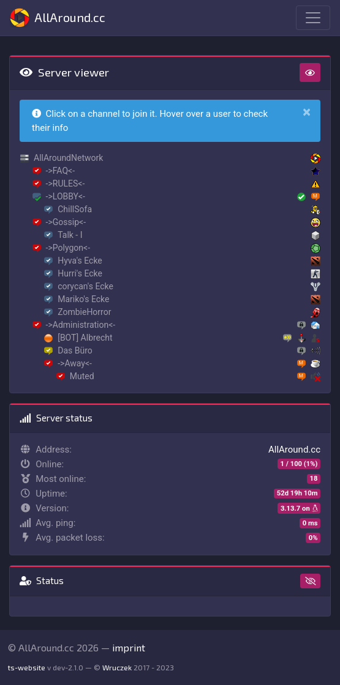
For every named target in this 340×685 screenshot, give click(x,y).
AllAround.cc (57, 18)
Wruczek (117, 667)
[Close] (306, 112)
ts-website (26, 667)
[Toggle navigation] (313, 18)
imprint (128, 647)
